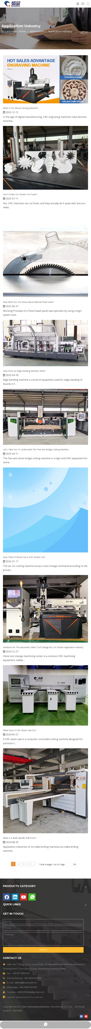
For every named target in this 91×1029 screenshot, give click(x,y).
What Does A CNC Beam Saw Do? (19, 730)
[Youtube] (23, 897)
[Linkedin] (15, 897)
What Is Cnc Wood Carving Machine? (20, 108)
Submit (43, 949)
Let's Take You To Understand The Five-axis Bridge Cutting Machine (36, 449)
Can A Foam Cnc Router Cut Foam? (20, 194)
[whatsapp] (32, 897)
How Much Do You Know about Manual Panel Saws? (28, 302)
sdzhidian (18, 1010)
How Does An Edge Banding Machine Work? (24, 370)
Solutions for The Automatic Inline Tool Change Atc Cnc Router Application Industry (43, 647)
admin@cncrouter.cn (26, 982)
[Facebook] (6, 897)
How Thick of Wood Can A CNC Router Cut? (24, 557)
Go (74, 864)
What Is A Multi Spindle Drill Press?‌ (19, 838)
